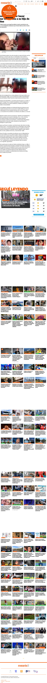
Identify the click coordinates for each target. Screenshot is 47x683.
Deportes (36, 4)
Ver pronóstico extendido (38, 214)
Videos (42, 4)
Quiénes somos (3, 680)
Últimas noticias (20, 4)
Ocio (39, 4)
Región (28, 4)
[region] (23, 9)
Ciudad (25, 4)
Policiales (32, 4)
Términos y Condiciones (5, 681)
